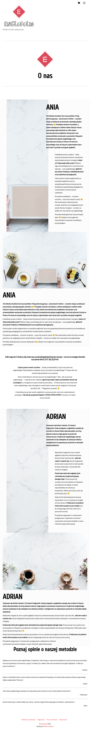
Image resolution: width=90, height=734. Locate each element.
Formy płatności (52, 720)
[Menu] (84, 3)
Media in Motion (48, 726)
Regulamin (41, 720)
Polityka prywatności (28, 720)
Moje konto (63, 720)
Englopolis (44, 724)
